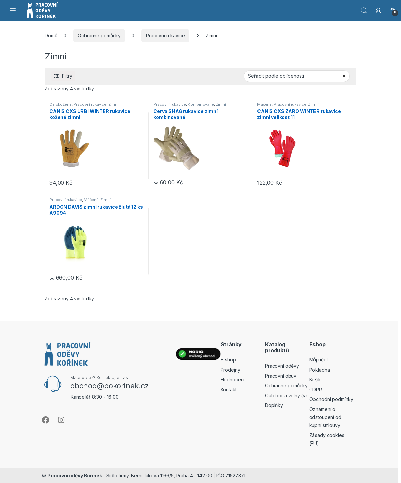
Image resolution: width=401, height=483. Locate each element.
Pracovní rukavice (165, 35)
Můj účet (318, 360)
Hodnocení (233, 379)
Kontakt (229, 389)
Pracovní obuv (280, 376)
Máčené (264, 104)
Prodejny (230, 370)
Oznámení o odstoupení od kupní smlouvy (325, 417)
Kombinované (201, 104)
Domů (51, 35)
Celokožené (60, 104)
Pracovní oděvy (282, 366)
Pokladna (319, 370)
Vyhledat (364, 10)
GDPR (315, 389)
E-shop (228, 360)
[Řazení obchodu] (297, 76)
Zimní (113, 104)
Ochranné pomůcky (99, 35)
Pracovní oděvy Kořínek (74, 475)
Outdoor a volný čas (287, 395)
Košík (315, 379)
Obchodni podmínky (331, 399)
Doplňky (274, 405)
